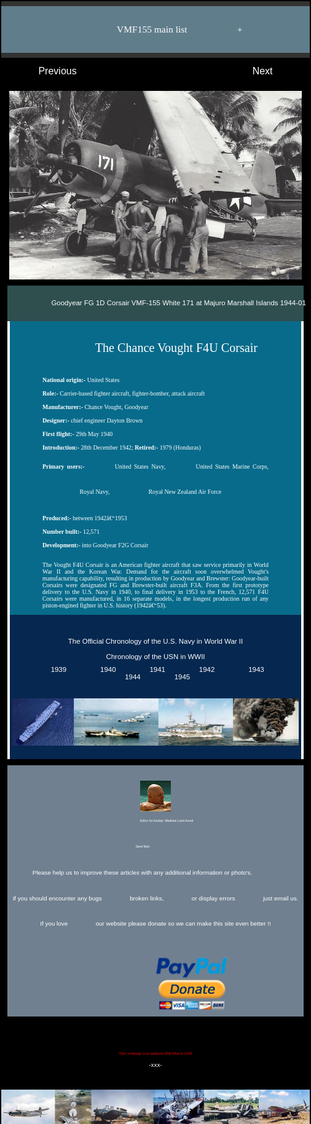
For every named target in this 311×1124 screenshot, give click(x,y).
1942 (205, 670)
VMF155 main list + (161, 29)
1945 (180, 677)
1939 (56, 670)
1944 (131, 677)
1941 (155, 670)
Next (275, 71)
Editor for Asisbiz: (155, 803)
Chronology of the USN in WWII (155, 656)
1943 (254, 670)
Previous (45, 71)
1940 (106, 670)
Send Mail (154, 847)
